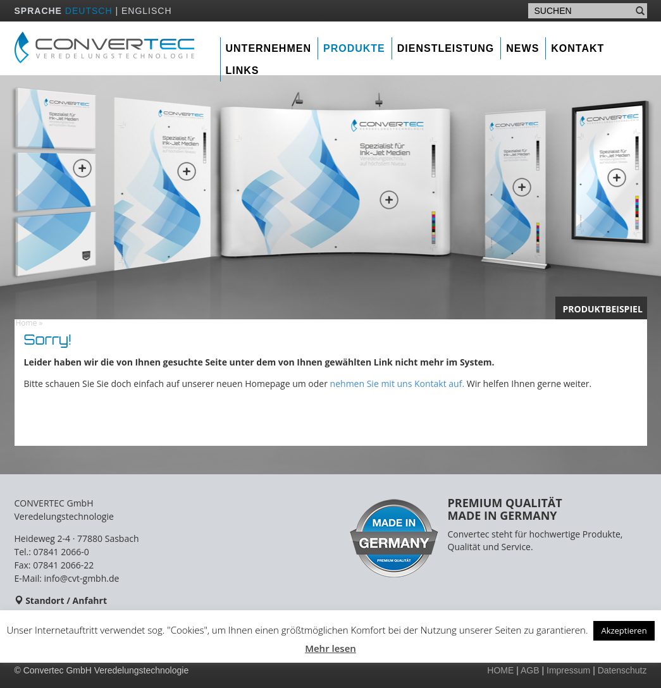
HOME (500, 670)
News (522, 48)
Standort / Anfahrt (66, 600)
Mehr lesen (330, 648)
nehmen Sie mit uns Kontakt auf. (397, 384)
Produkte (354, 48)
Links (242, 70)
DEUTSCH (89, 11)
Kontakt (577, 48)
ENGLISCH (146, 11)
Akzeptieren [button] (623, 630)
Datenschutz (622, 670)
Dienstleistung (446, 48)
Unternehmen (268, 48)
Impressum (568, 670)
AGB (530, 670)
